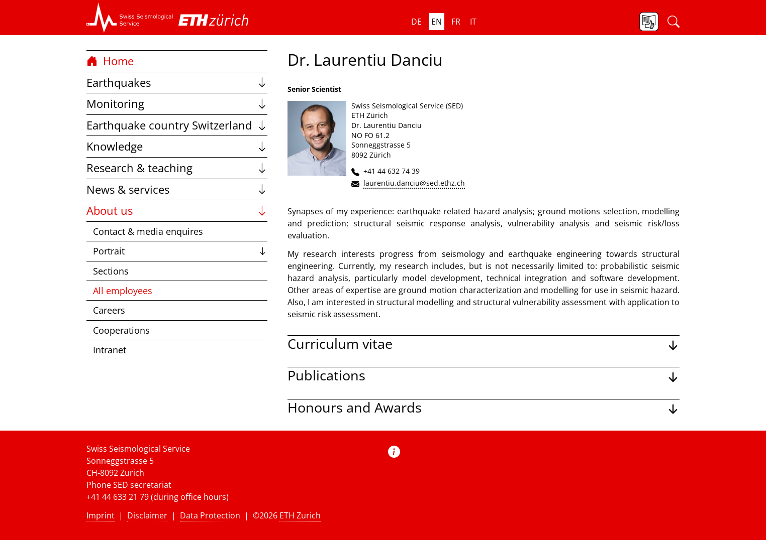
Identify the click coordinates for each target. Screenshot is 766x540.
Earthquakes (176, 82)
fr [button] (455, 21)
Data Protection (210, 515)
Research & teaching (176, 168)
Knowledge (176, 146)
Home (110, 61)
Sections (111, 271)
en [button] (436, 21)
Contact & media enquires (148, 231)
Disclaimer (147, 515)
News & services (176, 189)
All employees (122, 291)
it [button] (473, 21)
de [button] (416, 21)
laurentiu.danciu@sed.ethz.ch (414, 183)
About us (176, 210)
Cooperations (121, 330)
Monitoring (176, 103)
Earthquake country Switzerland (176, 125)
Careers (109, 310)
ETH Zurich (300, 515)
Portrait (180, 251)
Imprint (100, 515)
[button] (129, 18)
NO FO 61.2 (370, 135)
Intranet (109, 350)
